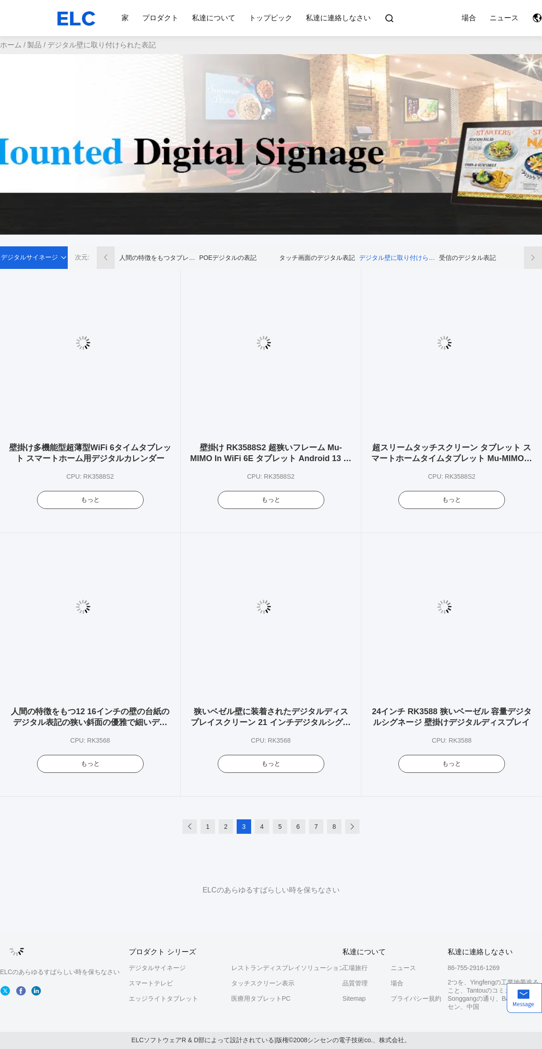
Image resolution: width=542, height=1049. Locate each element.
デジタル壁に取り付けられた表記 (397, 257)
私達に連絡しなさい (338, 18)
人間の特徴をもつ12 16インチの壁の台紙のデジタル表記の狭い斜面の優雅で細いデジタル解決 (90, 722)
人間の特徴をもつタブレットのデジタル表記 (157, 257)
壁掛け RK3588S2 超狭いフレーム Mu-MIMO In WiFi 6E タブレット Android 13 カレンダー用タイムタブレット (270, 458)
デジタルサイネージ (157, 967)
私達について (213, 18)
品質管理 (355, 983)
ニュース (504, 18)
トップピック (270, 18)
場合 (469, 18)
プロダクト (160, 18)
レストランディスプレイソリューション (288, 967)
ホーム (11, 45)
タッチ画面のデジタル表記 (317, 257)
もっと (90, 499)
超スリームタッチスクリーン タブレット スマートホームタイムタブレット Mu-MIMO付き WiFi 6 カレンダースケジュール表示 (451, 458)
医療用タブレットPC (260, 998)
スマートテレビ (151, 983)
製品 (34, 45)
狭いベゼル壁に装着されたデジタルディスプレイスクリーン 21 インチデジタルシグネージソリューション (270, 722)
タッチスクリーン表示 (262, 983)
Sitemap (353, 998)
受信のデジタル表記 (467, 257)
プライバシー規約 (415, 998)
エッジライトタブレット (163, 998)
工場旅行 (355, 967)
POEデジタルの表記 (228, 257)
